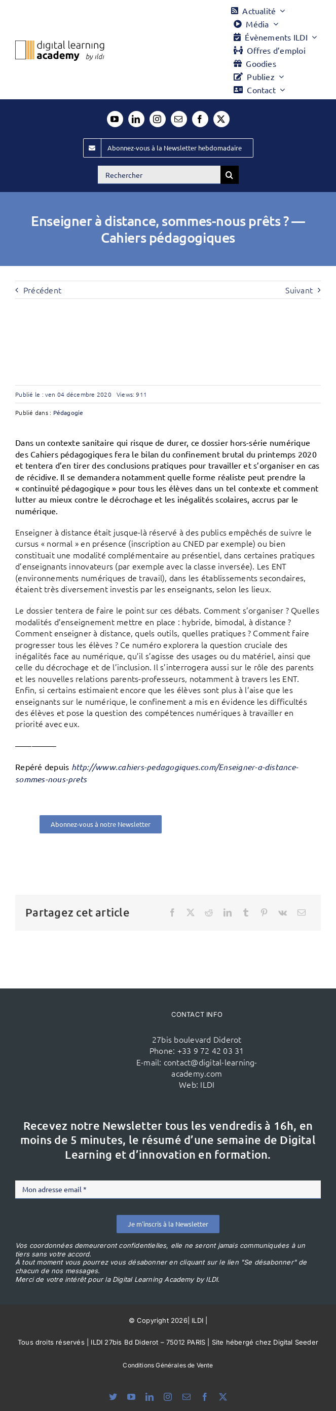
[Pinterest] (264, 912)
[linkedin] (136, 119)
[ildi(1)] (88, 1034)
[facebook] (200, 119)
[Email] (301, 912)
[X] (190, 912)
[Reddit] (209, 912)
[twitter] (221, 119)
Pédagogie (68, 412)
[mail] (179, 119)
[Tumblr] (246, 912)
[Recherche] (229, 175)
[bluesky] (113, 1397)
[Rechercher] (159, 175)
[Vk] (282, 912)
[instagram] (158, 119)
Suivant (299, 289)
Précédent (42, 289)
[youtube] (115, 119)
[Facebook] (172, 912)
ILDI (207, 1084)
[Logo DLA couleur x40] (59, 44)
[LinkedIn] (227, 912)
